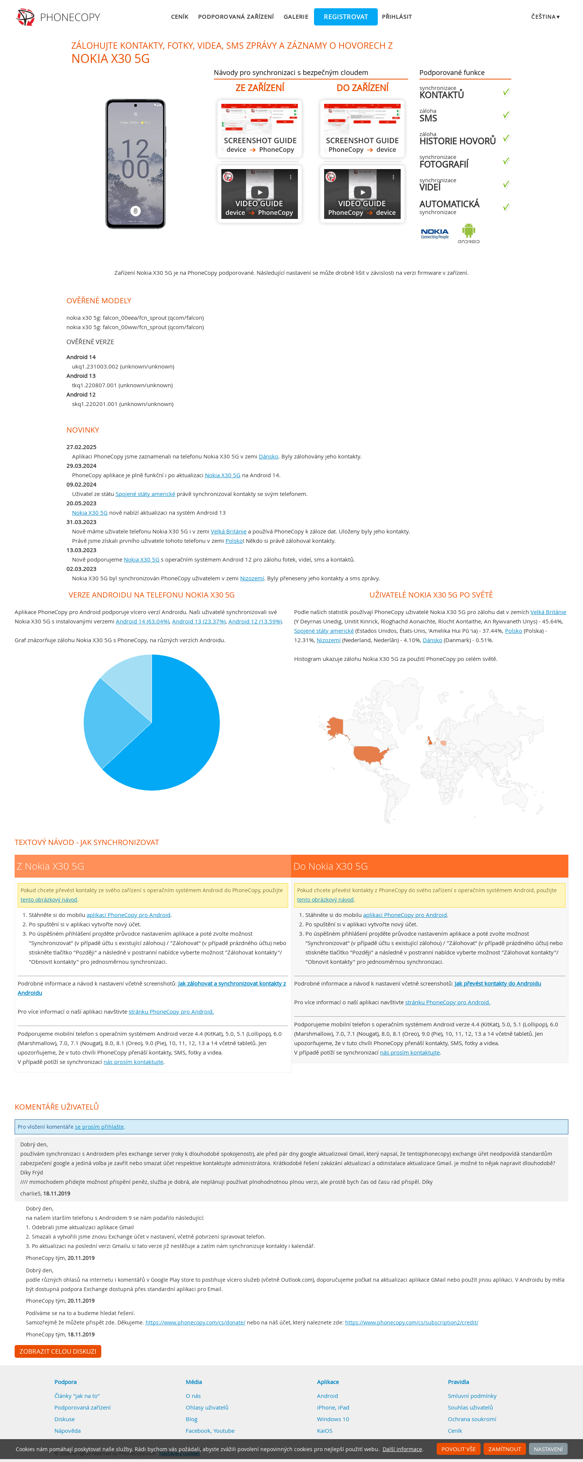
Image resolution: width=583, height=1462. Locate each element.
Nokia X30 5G (222, 475)
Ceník (179, 16)
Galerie (296, 16)
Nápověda (67, 1430)
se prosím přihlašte (99, 1126)
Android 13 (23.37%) (198, 621)
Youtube (223, 1430)
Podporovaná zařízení (236, 16)
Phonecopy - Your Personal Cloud (59, 17)
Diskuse (64, 1419)
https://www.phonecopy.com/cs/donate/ (195, 1322)
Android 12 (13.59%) (255, 621)
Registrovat (346, 17)
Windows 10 (333, 1419)
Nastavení (548, 1449)
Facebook (198, 1430)
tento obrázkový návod (49, 899)
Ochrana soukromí (472, 1419)
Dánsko (268, 456)
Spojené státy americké (145, 493)
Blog (191, 1419)
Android (327, 1395)
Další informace (402, 1449)
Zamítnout (504, 1449)
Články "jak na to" (77, 1395)
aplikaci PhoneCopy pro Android (128, 914)
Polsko (234, 540)
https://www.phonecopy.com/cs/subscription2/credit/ (411, 1322)
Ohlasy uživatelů (207, 1407)
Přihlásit (397, 16)
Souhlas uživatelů (470, 1407)
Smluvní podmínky (472, 1395)
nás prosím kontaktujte (133, 1061)
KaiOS (324, 1430)
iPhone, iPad (333, 1407)
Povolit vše (459, 1449)
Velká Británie (228, 531)
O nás (193, 1395)
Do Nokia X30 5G (362, 128)
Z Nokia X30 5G (260, 128)
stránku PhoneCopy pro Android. (171, 1011)
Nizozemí (252, 578)
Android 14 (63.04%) (142, 621)
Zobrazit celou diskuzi (58, 1351)
